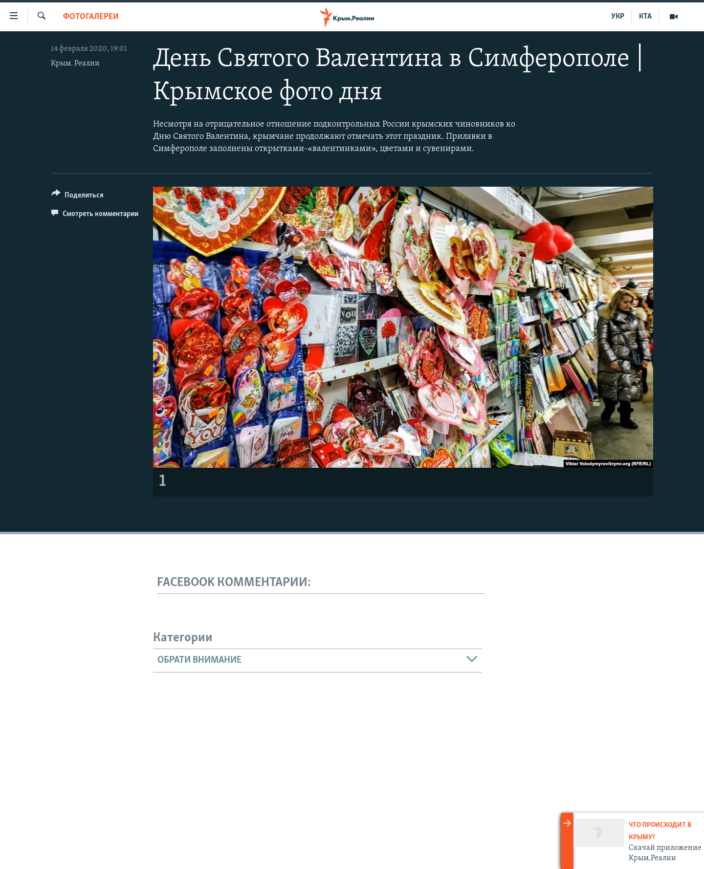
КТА (645, 17)
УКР (617, 17)
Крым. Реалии (75, 63)
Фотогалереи (91, 17)
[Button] (77, 197)
